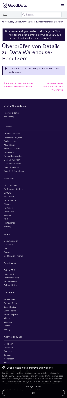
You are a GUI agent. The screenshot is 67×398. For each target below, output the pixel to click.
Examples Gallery (11, 278)
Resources (9, 292)
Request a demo (11, 113)
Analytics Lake (10, 141)
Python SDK (9, 270)
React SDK (9, 274)
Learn (7, 234)
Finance (7, 204)
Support (7, 252)
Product (8, 126)
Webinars (8, 322)
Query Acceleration (12, 167)
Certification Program (13, 256)
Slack (6, 248)
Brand (6, 362)
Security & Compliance (14, 171)
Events (7, 326)
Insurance (8, 208)
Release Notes (10, 285)
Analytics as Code (12, 148)
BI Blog (7, 329)
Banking (7, 226)
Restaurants (9, 223)
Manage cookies (33, 386)
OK (33, 393)
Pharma (7, 215)
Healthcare (9, 196)
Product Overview (12, 133)
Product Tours (10, 303)
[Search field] (41, 14)
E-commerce (10, 200)
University (8, 244)
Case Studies (10, 307)
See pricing (9, 116)
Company (8, 344)
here (11, 34)
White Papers (10, 311)
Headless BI (9, 152)
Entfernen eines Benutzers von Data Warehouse (54, 86)
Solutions (9, 178)
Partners (8, 351)
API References (10, 281)
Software (8, 193)
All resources (9, 299)
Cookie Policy (12, 381)
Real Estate (9, 211)
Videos (7, 318)
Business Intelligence (13, 137)
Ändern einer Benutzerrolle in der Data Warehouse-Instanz (18, 85)
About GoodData (13, 336)
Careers (7, 355)
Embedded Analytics (13, 156)
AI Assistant (9, 145)
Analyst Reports (11, 314)
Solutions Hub (10, 185)
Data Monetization (12, 163)
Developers (10, 263)
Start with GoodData (15, 105)
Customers (9, 347)
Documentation (11, 241)
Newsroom (9, 359)
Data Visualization (12, 160)
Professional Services (13, 189)
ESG (6, 219)
